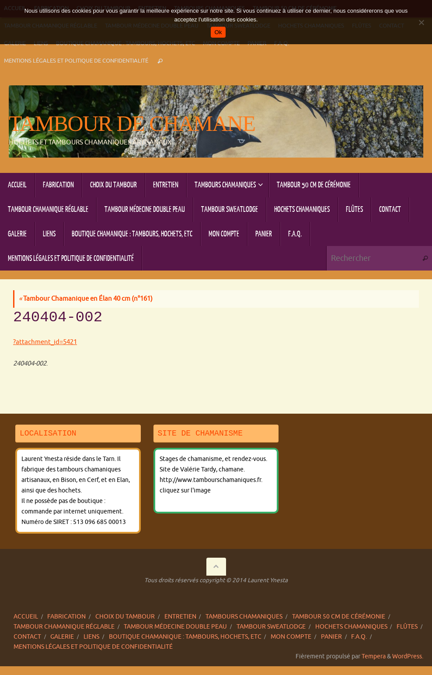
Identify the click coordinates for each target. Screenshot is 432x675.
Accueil (26, 616)
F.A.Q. (359, 636)
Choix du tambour (125, 616)
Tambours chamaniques (244, 616)
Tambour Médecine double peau (175, 626)
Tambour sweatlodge (271, 626)
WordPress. (407, 656)
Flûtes (407, 626)
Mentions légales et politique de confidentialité (76, 60)
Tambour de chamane (132, 124)
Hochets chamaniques (351, 626)
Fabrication (66, 616)
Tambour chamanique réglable (64, 626)
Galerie (62, 636)
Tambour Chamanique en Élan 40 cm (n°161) (86, 299)
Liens (91, 636)
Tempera (374, 656)
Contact (27, 636)
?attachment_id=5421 (45, 342)
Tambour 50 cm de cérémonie (338, 616)
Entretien (180, 616)
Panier (331, 636)
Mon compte (291, 636)
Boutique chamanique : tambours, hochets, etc (185, 636)
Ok (218, 32)
